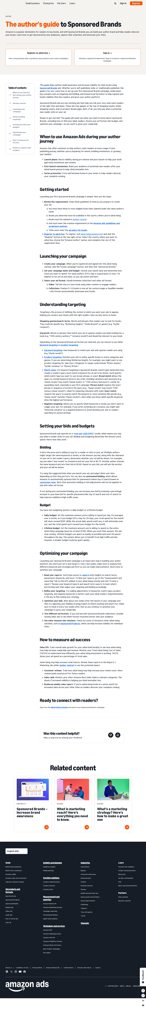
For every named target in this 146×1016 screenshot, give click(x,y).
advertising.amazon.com (92, 234)
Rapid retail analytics (50, 919)
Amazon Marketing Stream (52, 907)
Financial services (87, 886)
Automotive (85, 867)
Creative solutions (51, 878)
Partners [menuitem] (122, 893)
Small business (33, 3)
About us (9, 968)
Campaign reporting (50, 911)
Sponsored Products (13, 900)
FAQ (119, 882)
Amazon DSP (47, 930)
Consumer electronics (88, 874)
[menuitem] (17, 907)
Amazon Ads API (49, 937)
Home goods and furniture (90, 897)
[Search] (115, 3)
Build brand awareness (13, 867)
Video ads (9, 911)
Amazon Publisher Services (52, 941)
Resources (122, 874)
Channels (85, 923)
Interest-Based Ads (53, 968)
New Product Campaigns (51, 949)
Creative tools (48, 889)
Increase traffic (11, 874)
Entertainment (86, 878)
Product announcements (127, 870)
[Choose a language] (17, 851)
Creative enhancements (51, 882)
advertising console (59, 707)
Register (136, 3)
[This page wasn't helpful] (110, 735)
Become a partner (124, 901)
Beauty (83, 870)
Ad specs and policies (125, 878)
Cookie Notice (68, 968)
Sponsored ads (11, 896)
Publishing (84, 904)
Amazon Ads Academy (126, 867)
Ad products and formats (13, 890)
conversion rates (48, 482)
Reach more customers (14, 870)
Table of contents (17, 87)
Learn (72, 3)
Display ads (9, 907)
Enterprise (48, 3)
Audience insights (49, 867)
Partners (61, 3)
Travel (83, 916)
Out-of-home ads (12, 919)
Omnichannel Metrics (50, 915)
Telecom (84, 908)
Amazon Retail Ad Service (52, 945)
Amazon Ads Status (84, 968)
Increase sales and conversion (16, 878)
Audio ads (9, 915)
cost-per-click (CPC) (83, 433)
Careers (98, 968)
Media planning (48, 870)
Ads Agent (47, 953)
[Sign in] (107, 53)
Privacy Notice (37, 968)
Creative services (49, 886)
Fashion (83, 882)
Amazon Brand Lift (49, 903)
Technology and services (54, 926)
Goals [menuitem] (8, 862)
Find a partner (123, 897)
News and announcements (127, 886)
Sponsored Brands (48, 88)
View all (8, 922)
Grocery (83, 889)
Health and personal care (89, 893)
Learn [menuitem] (121, 862)
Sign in (123, 3)
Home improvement (88, 901)
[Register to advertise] (38, 53)
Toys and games (86, 912)
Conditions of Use (22, 968)
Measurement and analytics (51, 898)
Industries (85, 862)
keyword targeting (49, 345)
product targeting (69, 345)
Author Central (79, 219)
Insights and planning (52, 862)
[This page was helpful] (117, 735)
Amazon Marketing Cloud (52, 934)
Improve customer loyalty (15, 882)
